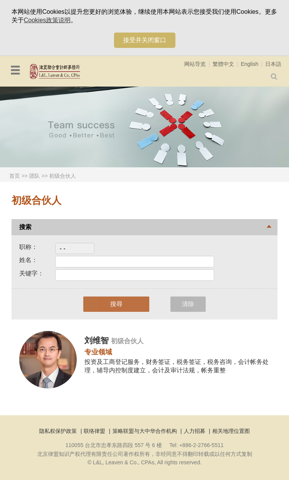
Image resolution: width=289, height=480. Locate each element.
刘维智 (97, 340)
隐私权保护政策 (58, 431)
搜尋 (116, 304)
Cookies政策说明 (47, 20)
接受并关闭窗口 (144, 40)
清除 (188, 304)
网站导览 (195, 64)
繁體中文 (223, 64)
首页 (14, 176)
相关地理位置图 (231, 431)
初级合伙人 (62, 176)
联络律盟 (94, 431)
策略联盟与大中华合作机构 (144, 431)
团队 (34, 176)
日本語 (273, 64)
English (249, 64)
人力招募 (194, 431)
